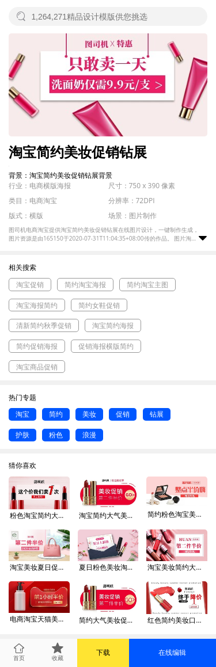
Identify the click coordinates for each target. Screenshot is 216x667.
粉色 (56, 435)
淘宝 (22, 414)
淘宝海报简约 (37, 305)
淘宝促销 (30, 284)
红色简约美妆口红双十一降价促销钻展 (177, 620)
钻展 (157, 414)
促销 (123, 414)
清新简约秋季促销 (43, 325)
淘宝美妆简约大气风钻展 (177, 567)
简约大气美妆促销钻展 (109, 620)
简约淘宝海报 (85, 284)
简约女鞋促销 (99, 305)
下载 (103, 652)
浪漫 (89, 435)
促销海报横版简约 (106, 346)
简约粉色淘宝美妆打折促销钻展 (177, 514)
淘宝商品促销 (37, 367)
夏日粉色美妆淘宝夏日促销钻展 (109, 567)
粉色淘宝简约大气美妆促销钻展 (40, 515)
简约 (56, 414)
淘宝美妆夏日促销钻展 (40, 567)
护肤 (22, 435)
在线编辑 (172, 652)
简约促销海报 (37, 346)
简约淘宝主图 (147, 284)
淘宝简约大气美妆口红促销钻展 (109, 515)
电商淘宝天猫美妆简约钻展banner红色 (40, 619)
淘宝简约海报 (113, 325)
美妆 (89, 414)
